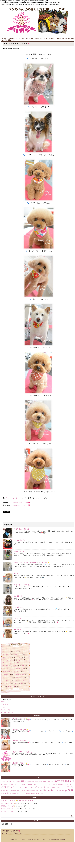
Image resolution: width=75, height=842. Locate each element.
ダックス (5, 666)
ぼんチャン (17, 573)
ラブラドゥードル (19, 680)
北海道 (16, 683)
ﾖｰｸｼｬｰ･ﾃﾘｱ (11, 686)
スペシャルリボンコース (10, 663)
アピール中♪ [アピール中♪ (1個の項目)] (22, 784)
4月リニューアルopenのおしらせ (22, 752)
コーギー (16, 651)
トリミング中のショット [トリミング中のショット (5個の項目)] (37, 787)
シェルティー (18, 654)
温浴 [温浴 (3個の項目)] (63, 790)
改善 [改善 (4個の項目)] (57, 790)
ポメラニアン (7, 677)
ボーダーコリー (19, 674)
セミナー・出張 (6, 710)
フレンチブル (17, 671)
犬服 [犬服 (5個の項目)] (2, 793)
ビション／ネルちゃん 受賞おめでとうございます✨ (31, 562)
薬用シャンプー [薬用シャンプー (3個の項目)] (38, 793)
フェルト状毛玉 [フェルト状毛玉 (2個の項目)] (56, 787)
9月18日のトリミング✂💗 (21, 505)
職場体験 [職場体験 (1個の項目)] (28, 793)
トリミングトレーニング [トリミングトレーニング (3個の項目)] (22, 787)
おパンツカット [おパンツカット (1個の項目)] (38, 781)
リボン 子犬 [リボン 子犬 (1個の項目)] (20, 790)
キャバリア (6, 651)
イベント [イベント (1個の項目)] (36, 784)
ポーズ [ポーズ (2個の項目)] (8, 790)
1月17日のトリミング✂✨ (9, 800)
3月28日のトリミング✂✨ (20, 729)
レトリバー (6, 683)
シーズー (18, 657)
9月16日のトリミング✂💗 (21, 502)
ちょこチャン (18, 596)
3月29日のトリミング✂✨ (20, 718)
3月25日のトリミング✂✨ (20, 763)
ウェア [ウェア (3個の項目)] (41, 784)
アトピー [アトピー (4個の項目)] (16, 784)
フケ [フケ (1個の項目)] (62, 787)
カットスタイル (11, 498)
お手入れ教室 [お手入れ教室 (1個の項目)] (51, 781)
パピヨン (5, 668)
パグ (23, 666)
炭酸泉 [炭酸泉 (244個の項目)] (69, 790)
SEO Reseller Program (26, 800)
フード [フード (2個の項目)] (65, 787)
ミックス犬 (6, 680)
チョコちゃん (18, 607)
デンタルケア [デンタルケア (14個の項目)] (8, 787)
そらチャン (17, 629)
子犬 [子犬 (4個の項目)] (41, 790)
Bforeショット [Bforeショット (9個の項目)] (6, 781)
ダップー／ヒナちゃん (8, 808)
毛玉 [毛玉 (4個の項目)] (60, 790)
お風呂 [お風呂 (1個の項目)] (5, 784)
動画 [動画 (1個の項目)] (29, 790)
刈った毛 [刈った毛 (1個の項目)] (26, 790)
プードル (5, 674)
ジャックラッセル (8, 660)
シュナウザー (7, 657)
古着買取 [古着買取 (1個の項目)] (33, 790)
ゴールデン (6, 654)
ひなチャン (17, 618)
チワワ (15, 666)
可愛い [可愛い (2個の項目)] (37, 790)
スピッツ (20, 660)
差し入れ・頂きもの (7, 712)
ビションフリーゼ (18, 668)
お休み (3, 701)
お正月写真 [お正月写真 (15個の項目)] (59, 781)
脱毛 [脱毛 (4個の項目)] (32, 793)
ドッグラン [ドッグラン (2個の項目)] (49, 787)
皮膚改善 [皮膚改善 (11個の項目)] (7, 793)
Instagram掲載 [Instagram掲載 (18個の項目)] (18, 781)
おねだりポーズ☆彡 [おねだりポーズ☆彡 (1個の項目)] (29, 781)
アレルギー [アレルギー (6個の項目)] (30, 784)
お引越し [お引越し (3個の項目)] (45, 781)
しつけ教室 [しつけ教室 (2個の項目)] (10, 784)
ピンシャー (6, 671)
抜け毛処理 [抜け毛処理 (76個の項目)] (49, 790)
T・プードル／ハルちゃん (22, 585)
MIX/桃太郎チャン (19, 551)
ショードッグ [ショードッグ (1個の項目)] (61, 784)
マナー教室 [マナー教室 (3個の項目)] (13, 790)
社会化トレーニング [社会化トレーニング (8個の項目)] (19, 793)
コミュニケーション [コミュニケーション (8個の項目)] (50, 784)
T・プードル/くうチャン (22, 529)
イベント (3, 707)
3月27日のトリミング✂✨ (20, 740)
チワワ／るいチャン (20, 540)
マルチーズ (19, 677)
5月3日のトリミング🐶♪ (8, 803)
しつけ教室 (4, 704)
